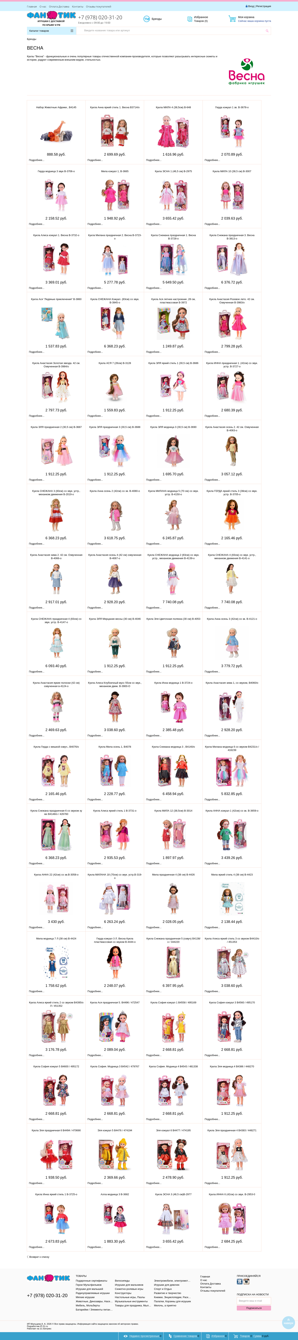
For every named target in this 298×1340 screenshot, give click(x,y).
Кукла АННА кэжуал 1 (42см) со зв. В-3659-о (231, 810)
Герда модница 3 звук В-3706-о (56, 171)
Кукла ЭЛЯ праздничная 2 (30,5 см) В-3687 (56, 427)
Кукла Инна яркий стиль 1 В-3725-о (56, 1194)
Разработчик (37, 1326)
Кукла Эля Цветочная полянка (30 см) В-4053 (173, 618)
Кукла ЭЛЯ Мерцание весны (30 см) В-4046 (115, 618)
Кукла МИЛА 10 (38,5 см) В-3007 (232, 171)
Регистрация (263, 6)
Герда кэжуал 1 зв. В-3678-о (232, 107)
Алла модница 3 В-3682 (115, 1194)
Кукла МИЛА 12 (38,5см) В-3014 (173, 810)
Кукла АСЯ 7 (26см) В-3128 (115, 363)
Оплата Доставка (59, 6)
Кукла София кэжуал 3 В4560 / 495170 (232, 1002)
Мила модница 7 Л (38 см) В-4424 (56, 938)
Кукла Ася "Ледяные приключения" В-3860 (56, 299)
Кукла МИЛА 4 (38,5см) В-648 (173, 107)
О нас (43, 6)
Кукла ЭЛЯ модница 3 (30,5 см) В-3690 (173, 427)
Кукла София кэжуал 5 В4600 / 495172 (56, 1066)
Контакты (77, 6)
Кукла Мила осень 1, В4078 (115, 746)
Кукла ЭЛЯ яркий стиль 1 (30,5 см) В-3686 (173, 363)
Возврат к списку (38, 1256)
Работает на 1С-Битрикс (39, 1328)
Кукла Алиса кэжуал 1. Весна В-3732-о (56, 235)
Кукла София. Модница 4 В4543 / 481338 (173, 1066)
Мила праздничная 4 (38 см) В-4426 (173, 874)
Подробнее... (36, 160)
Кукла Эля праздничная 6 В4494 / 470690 (56, 1130)
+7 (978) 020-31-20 (100, 17)
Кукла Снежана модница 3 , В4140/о (173, 746)
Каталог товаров (51, 30)
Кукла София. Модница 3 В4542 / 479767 (114, 1066)
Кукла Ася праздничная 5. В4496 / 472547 (115, 1002)
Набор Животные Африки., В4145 (56, 107)
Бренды (161, 19)
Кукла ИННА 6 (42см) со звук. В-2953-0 (232, 1194)
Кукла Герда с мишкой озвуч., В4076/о (56, 746)
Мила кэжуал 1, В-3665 (115, 171)
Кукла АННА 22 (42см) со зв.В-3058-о (56, 874)
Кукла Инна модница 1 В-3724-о (173, 682)
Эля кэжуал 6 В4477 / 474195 (173, 1130)
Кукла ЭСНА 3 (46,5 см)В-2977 (173, 1194)
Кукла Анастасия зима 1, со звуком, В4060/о (232, 682)
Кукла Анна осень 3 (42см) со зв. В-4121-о (232, 618)
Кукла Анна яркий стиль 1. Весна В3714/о (115, 107)
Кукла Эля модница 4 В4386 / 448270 (232, 1066)
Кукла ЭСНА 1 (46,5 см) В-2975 (173, 171)
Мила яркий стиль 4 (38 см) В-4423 (232, 874)
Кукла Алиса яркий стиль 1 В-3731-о (114, 810)
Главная (32, 6)
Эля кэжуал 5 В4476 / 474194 (114, 1130)
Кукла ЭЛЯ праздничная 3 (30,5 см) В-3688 (114, 427)
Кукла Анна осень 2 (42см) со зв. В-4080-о (115, 490)
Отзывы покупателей (98, 6)
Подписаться (254, 1308)
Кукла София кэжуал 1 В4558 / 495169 (173, 1002)
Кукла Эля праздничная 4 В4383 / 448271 (231, 1130)
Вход (251, 6)
